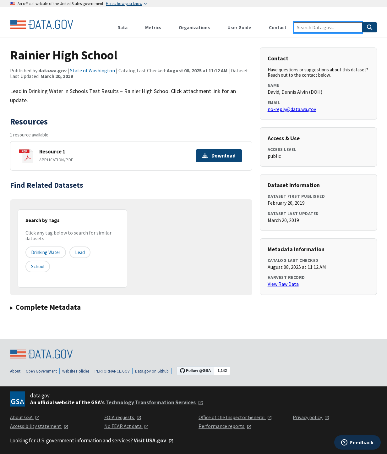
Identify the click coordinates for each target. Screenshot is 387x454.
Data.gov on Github (152, 371)
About (15, 371)
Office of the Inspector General (235, 417)
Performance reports (225, 426)
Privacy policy (311, 417)
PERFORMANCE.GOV (112, 371)
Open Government (41, 371)
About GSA (25, 417)
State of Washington (92, 70)
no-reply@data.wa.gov (292, 109)
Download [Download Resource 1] (219, 155)
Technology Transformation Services (154, 402)
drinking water (45, 252)
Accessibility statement (39, 426)
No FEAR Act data (126, 426)
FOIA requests (122, 417)
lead (80, 252)
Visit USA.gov (154, 440)
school (37, 266)
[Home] (41, 24)
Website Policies (75, 371)
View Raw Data (283, 284)
